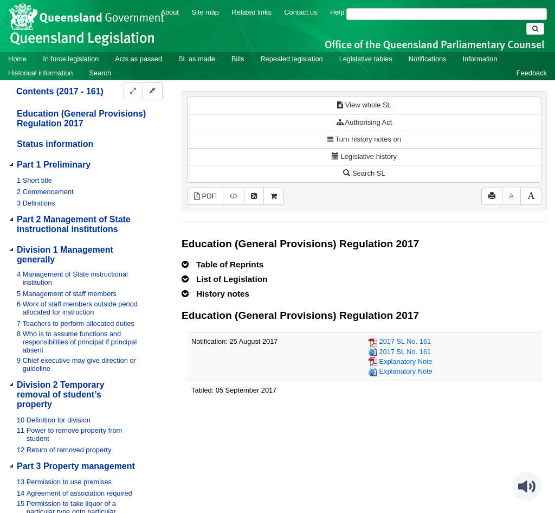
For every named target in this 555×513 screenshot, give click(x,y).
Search (100, 73)
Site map (205, 12)
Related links (252, 12)
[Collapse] (153, 91)
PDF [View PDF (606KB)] (205, 196)
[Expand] (133, 91)
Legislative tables (365, 59)
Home (17, 59)
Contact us (300, 12)
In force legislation (71, 59)
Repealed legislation (291, 59)
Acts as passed (138, 59)
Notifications (428, 59)
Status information (55, 144)
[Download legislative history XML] (233, 197)
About (169, 12)
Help (337, 12)
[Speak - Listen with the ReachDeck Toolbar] (526, 486)
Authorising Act (364, 122)
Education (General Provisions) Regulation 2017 (81, 118)
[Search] (446, 14)
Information (480, 59)
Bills (237, 59)
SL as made (196, 59)
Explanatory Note (406, 361)
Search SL (364, 173)
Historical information (40, 73)
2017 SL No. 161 (405, 341)
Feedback (532, 73)
